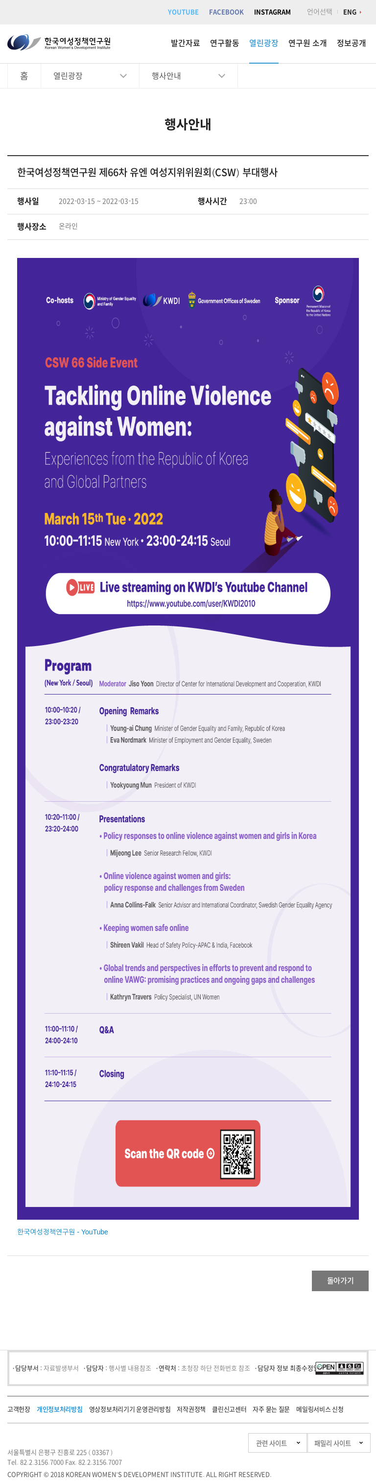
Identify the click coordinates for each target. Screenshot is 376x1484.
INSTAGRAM (272, 12)
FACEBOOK (226, 12)
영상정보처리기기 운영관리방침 (130, 1413)
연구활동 (224, 43)
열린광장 (264, 43)
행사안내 (166, 76)
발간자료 (185, 43)
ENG (349, 12)
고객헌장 (18, 1413)
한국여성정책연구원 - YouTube (62, 1232)
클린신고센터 (229, 1413)
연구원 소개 (307, 43)
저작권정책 (191, 1413)
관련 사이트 (221, 1447)
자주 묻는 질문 (271, 1413)
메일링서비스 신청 (319, 1413)
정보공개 (351, 43)
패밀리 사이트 (312, 1447)
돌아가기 (329, 1283)
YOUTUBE (183, 12)
